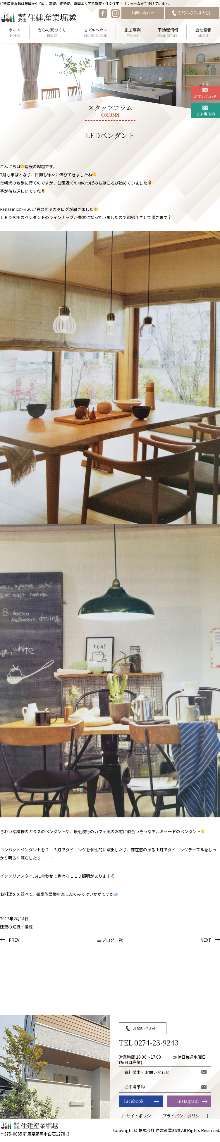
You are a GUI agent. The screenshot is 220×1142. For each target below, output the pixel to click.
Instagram (188, 1101)
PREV (14, 940)
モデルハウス (95, 32)
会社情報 (203, 32)
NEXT (205, 940)
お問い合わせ (142, 12)
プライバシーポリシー (183, 1116)
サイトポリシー (140, 1116)
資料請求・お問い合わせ (146, 1072)
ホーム (14, 32)
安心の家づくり (52, 32)
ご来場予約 (205, 114)
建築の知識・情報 (16, 927)
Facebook (134, 1101)
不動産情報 (167, 32)
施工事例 (132, 32)
